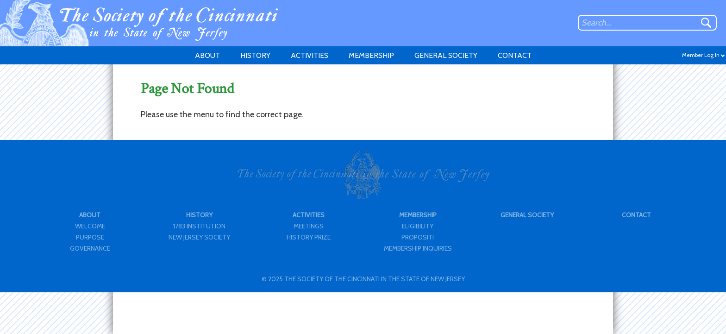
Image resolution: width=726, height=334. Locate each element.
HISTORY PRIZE (309, 237)
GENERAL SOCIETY (445, 55)
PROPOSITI (417, 237)
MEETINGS (309, 226)
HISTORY (255, 55)
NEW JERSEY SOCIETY (199, 237)
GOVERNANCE (90, 248)
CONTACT (515, 55)
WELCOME (90, 226)
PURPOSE (90, 237)
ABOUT (207, 55)
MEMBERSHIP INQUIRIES (418, 248)
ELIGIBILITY (417, 226)
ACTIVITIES (309, 55)
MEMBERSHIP (371, 55)
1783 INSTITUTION (199, 226)
